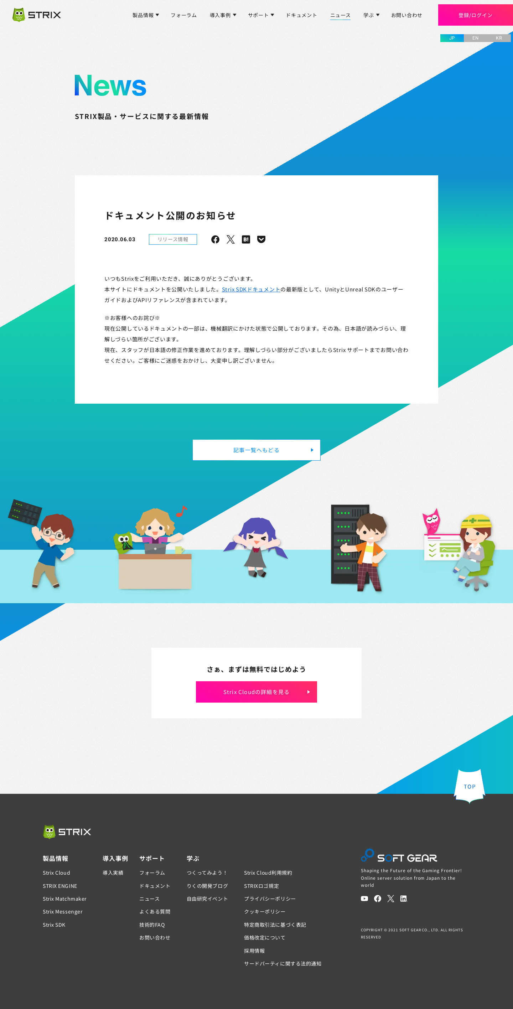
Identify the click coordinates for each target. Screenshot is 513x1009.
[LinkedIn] (404, 898)
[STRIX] (67, 831)
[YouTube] (364, 898)
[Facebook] (377, 898)
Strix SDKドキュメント (251, 289)
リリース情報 (172, 239)
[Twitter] (390, 898)
